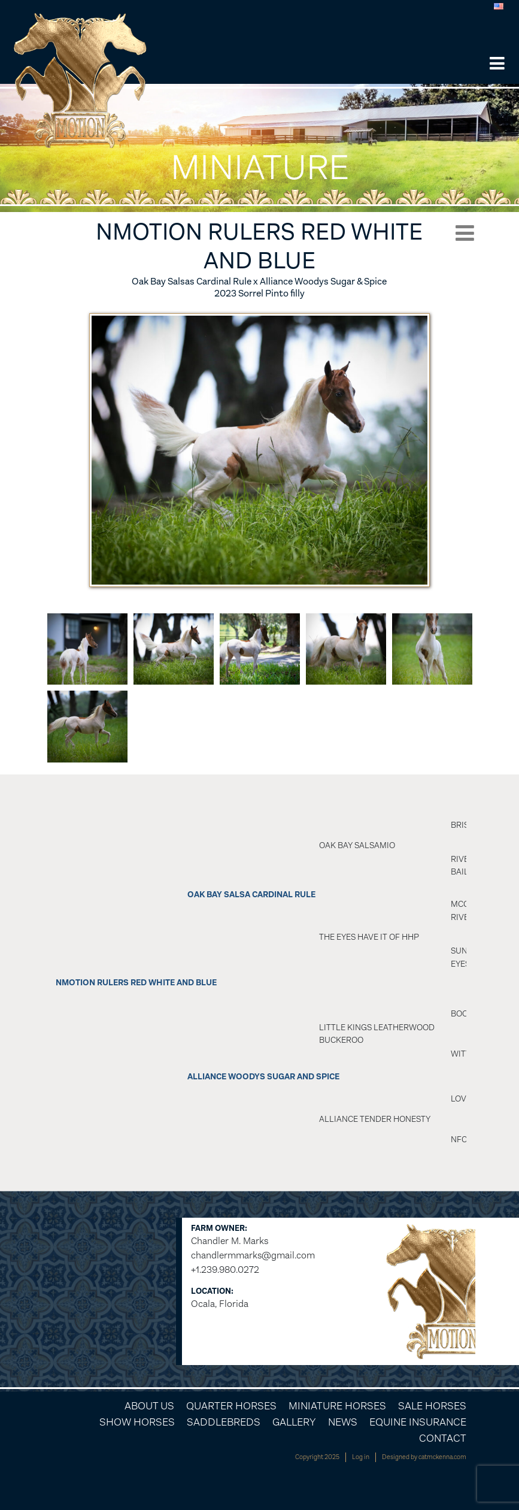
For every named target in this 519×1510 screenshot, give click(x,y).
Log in (360, 1456)
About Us (149, 1406)
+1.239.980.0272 (225, 1269)
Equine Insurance (417, 1422)
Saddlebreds (223, 1422)
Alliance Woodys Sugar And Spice (263, 1076)
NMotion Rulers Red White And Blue (136, 982)
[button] (497, 64)
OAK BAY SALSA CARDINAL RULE (251, 894)
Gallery (294, 1422)
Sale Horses (432, 1406)
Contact (442, 1438)
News (342, 1422)
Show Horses (137, 1422)
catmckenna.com (442, 1456)
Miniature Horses (337, 1406)
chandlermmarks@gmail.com (253, 1255)
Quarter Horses (231, 1406)
